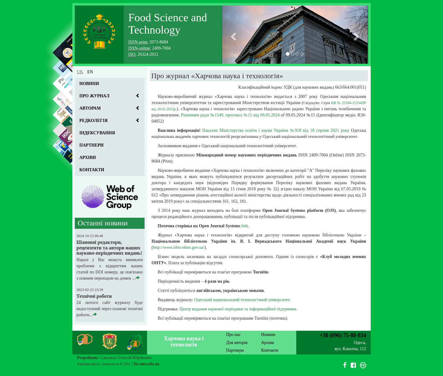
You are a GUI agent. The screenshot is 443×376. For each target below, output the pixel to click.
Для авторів (236, 342)
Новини (89, 83)
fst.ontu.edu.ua (146, 364)
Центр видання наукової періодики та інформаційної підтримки (237, 309)
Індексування (97, 133)
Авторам (90, 108)
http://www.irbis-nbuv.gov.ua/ (178, 247)
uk (80, 72)
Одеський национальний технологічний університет (241, 299)
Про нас (233, 334)
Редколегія (93, 120)
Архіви (87, 157)
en (90, 72)
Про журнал (94, 96)
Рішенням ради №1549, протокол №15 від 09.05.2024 (230, 115)
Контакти (91, 170)
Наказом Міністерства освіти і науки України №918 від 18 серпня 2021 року (275, 130)
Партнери (91, 145)
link (244, 226)
